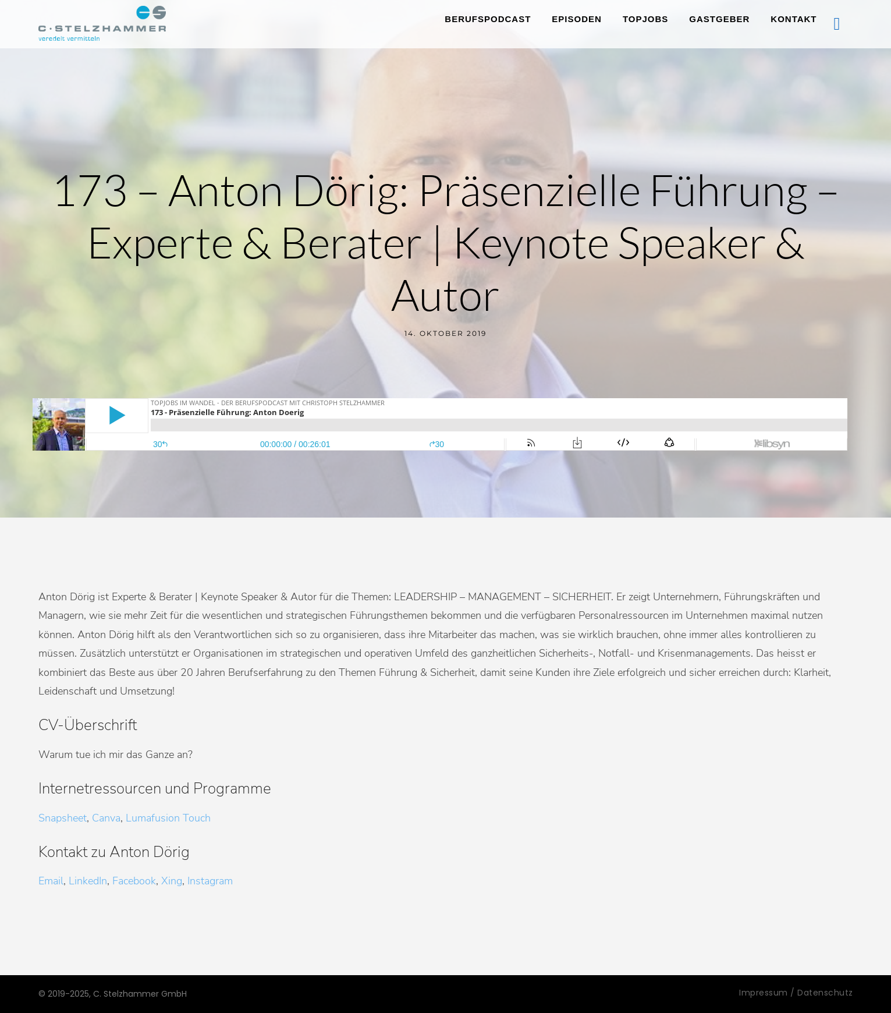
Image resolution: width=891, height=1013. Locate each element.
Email (50, 881)
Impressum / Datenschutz (796, 992)
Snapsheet (62, 818)
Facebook (134, 881)
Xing (171, 881)
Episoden (577, 19)
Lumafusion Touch (168, 818)
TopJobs (645, 19)
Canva (106, 818)
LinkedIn (88, 881)
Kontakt (794, 19)
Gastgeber (719, 19)
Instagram (210, 881)
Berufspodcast (488, 19)
